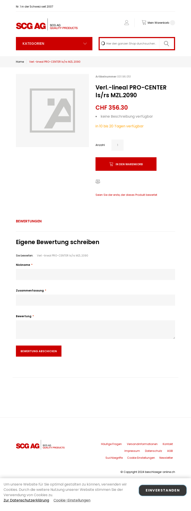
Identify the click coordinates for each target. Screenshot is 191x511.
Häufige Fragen (111, 444)
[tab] (29, 221)
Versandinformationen (142, 444)
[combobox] (137, 43)
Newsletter (166, 458)
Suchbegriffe (114, 458)
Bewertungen (29, 221)
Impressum (132, 451)
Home (20, 62)
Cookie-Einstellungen (71, 500)
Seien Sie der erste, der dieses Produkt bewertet (126, 195)
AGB (170, 451)
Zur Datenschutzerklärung (26, 500)
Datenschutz (153, 451)
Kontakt (168, 444)
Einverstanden (163, 490)
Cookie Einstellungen (141, 458)
